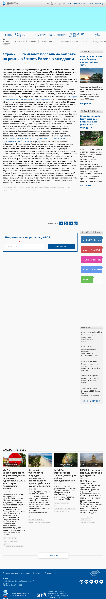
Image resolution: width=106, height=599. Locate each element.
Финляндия (14, 188)
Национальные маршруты (92, 260)
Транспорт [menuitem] (40, 35)
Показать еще (53, 546)
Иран (57, 494)
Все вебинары (89, 391)
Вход (72, 3)
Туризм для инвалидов (62, 41)
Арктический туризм (22, 41)
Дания (28, 185)
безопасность (59, 496)
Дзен (49, 3)
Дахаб (40, 185)
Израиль (84, 507)
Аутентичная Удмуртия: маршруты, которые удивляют (90, 371)
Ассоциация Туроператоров (12, 3)
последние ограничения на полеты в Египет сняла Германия (39, 97)
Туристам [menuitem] (62, 35)
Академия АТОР (85, 41)
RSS (51, 563)
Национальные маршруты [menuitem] (76, 35)
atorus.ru (48, 597)
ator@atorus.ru (20, 585)
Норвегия (61, 185)
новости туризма (44, 512)
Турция (6, 188)
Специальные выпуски (91, 230)
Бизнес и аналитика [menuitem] (20, 35)
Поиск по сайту (96, 3)
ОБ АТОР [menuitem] (97, 35)
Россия (68, 185)
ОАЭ (5, 529)
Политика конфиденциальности (15, 563)
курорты (37, 188)
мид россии (46, 188)
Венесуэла (32, 507)
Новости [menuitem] (8, 35)
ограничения (56, 188)
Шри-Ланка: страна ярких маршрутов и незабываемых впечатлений (91, 328)
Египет (34, 185)
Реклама (44, 563)
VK (57, 3)
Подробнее (85, 176)
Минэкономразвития (10, 531)
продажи (6, 534)
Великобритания (9, 185)
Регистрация (81, 3)
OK (61, 4)
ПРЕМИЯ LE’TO (41, 41)
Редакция (33, 563)
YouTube (53, 3)
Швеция (23, 188)
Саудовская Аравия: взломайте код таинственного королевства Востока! (89, 343)
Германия (20, 185)
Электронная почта (12, 240)
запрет (30, 188)
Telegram (65, 3)
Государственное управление (13, 537)
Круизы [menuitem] (51, 35)
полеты (65, 188)
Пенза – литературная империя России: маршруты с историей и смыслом (90, 357)
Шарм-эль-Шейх (50, 185)
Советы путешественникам (92, 250)
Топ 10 (84, 270)
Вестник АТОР (87, 240)
